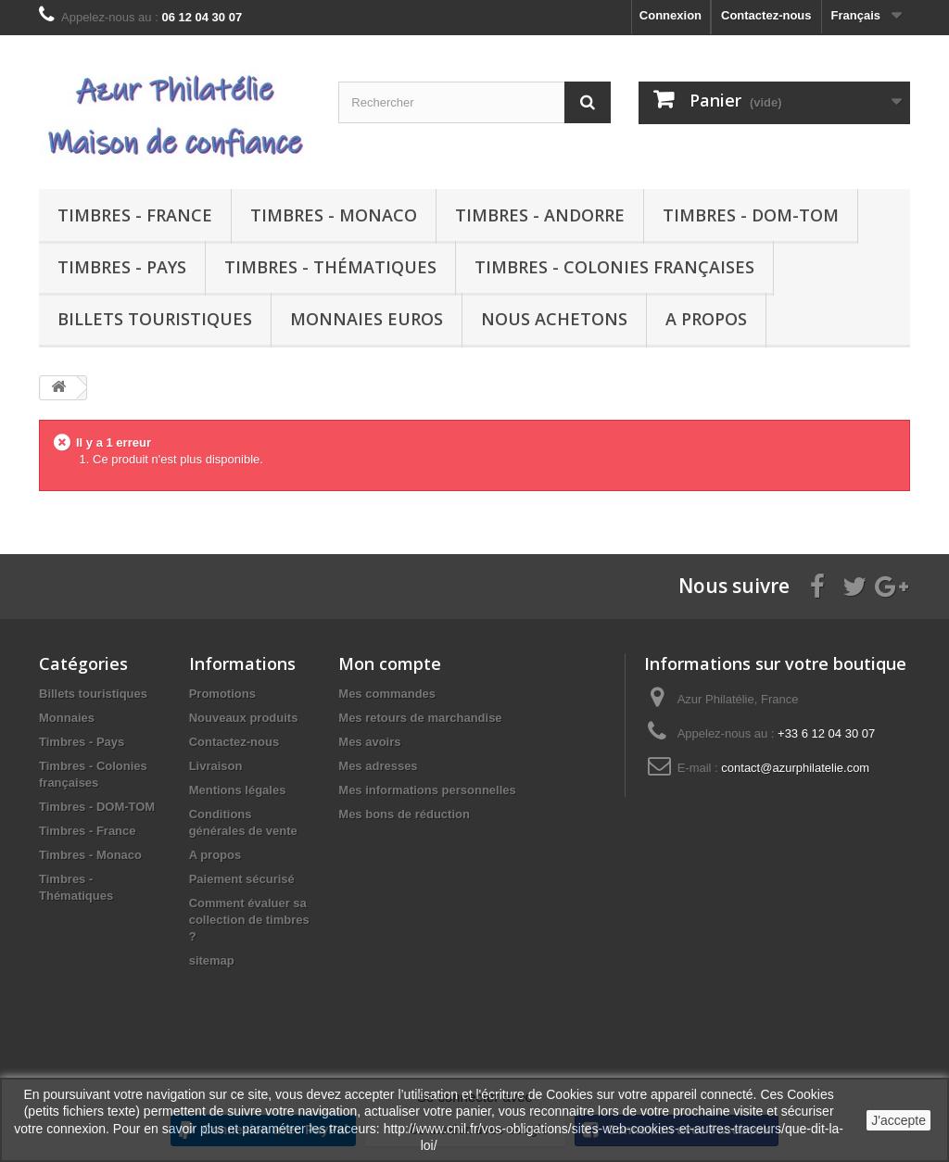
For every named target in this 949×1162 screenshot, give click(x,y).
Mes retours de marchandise (419, 718)
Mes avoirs (369, 742)
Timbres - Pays (121, 267)
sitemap (211, 960)
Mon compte (389, 663)
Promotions (222, 694)
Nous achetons (554, 319)
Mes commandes (387, 694)
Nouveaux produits (243, 718)
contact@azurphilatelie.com (795, 768)
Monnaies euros (366, 319)
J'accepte (898, 1120)
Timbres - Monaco (333, 215)
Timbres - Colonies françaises (614, 267)
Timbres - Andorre (540, 215)
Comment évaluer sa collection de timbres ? (249, 919)
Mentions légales (237, 790)
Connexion (670, 15)
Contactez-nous (766, 15)
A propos (706, 319)
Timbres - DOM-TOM (751, 215)
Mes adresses (377, 766)
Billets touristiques (154, 319)
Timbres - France (134, 215)
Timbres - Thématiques (330, 267)
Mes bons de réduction (404, 814)
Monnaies (67, 718)
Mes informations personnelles (426, 790)
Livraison (216, 766)
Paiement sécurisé (242, 879)
